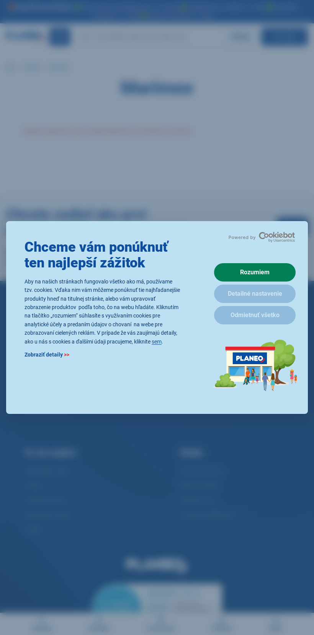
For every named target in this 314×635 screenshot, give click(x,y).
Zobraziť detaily (47, 355)
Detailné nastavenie (255, 293)
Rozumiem (255, 272)
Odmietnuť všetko (255, 315)
